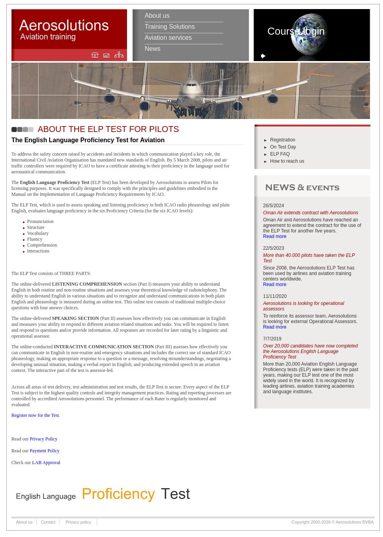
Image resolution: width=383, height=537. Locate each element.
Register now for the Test (35, 415)
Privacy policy (78, 522)
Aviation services (168, 37)
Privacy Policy (43, 439)
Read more (274, 236)
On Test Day (283, 147)
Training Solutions (170, 26)
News (152, 48)
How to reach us (287, 161)
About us (157, 15)
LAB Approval (46, 462)
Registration (282, 140)
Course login (296, 31)
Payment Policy (45, 450)
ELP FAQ (280, 154)
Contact (48, 522)
